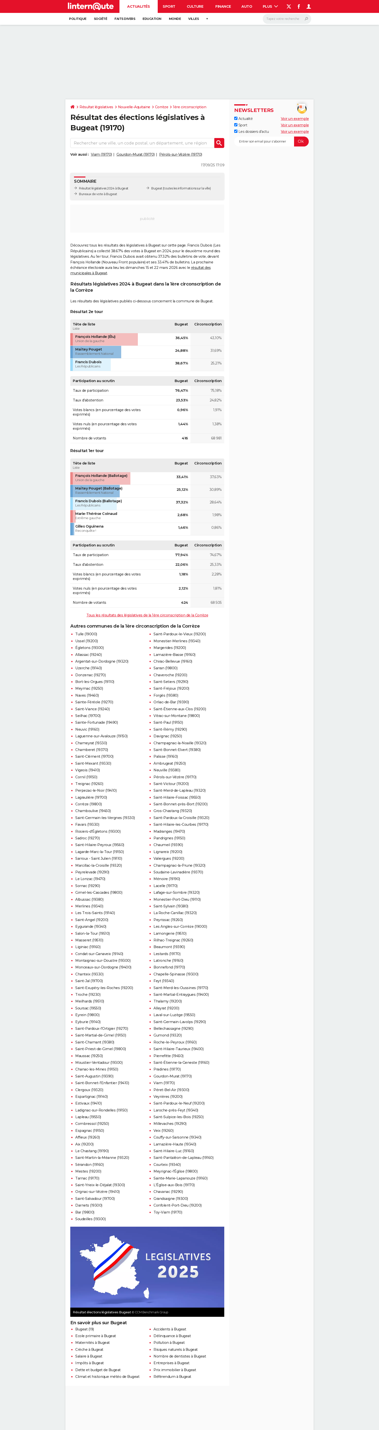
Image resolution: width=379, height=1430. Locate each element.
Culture (195, 6)
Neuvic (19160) (87, 729)
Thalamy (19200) (167, 1001)
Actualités (138, 6)
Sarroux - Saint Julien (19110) (98, 858)
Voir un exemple (295, 118)
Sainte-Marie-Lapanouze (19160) (180, 1178)
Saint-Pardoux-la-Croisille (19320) (181, 818)
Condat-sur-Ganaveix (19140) (99, 954)
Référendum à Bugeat (172, 1376)
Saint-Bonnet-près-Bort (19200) (180, 804)
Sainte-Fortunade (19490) (96, 722)
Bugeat (156, 188)
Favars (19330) (87, 824)
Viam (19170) (101, 154)
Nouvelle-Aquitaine (134, 107)
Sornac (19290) (87, 886)
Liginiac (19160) (87, 947)
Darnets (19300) (88, 1205)
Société (100, 19)
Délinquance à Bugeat (172, 1336)
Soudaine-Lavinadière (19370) (178, 872)
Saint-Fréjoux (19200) (171, 688)
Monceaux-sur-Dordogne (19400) (103, 967)
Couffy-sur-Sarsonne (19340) (177, 1137)
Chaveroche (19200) (170, 675)
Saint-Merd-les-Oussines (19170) (180, 988)
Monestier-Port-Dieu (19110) (177, 899)
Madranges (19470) (169, 831)
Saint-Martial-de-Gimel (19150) (100, 1035)
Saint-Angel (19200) (91, 920)
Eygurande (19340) (90, 926)
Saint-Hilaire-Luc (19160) (173, 1151)
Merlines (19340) (89, 906)
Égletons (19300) (89, 647)
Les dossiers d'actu (251, 131)
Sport (169, 6)
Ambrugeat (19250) (169, 763)
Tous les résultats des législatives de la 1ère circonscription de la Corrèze (147, 615)
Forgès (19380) (165, 695)
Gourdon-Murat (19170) (135, 154)
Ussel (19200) (86, 641)
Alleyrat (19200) (166, 1008)
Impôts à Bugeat (89, 1363)
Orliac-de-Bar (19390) (171, 702)
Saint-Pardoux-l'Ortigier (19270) (101, 1028)
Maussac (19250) (89, 1056)
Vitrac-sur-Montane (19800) (176, 716)
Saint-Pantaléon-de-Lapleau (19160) (183, 1157)
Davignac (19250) (167, 736)
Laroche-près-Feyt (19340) (175, 1110)
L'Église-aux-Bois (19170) (174, 1185)
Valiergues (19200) (168, 858)
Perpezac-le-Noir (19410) (95, 790)
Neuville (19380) (166, 770)
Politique (77, 19)
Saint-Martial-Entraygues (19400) (181, 994)
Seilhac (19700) (88, 716)
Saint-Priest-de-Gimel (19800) (100, 1049)
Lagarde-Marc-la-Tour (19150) (99, 852)
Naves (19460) (87, 695)
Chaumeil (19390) (168, 845)
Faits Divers (124, 19)
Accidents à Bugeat (169, 1329)
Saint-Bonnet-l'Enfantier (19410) (102, 1083)
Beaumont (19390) (169, 947)
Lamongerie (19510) (169, 933)
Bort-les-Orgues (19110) (94, 681)
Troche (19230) (87, 994)
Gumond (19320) (167, 1035)
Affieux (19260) (87, 1137)
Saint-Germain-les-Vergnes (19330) (105, 818)
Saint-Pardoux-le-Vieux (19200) (179, 634)
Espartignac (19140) (91, 1096)
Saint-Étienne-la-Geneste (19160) (181, 1062)
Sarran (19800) (165, 668)
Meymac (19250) (89, 688)
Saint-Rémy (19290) (170, 729)
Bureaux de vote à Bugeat (98, 194)
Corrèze (161, 107)
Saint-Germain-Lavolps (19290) (179, 1022)
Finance (223, 6)
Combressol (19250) (92, 1123)
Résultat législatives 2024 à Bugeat (103, 188)
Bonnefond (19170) (169, 967)
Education (152, 19)
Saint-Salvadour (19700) (95, 1198)
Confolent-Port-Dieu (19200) (177, 1205)
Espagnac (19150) (89, 1130)
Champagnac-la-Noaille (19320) (179, 743)
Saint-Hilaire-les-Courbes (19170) (180, 824)
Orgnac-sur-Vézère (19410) (97, 1191)
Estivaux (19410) (88, 1103)
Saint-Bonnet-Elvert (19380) (177, 750)
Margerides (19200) (169, 647)
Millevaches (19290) (170, 1123)
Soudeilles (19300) (90, 1219)
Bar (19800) (84, 1212)
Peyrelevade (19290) (92, 872)
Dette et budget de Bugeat (98, 1370)
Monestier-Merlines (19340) (176, 641)
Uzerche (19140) (88, 668)
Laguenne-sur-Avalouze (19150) (101, 736)
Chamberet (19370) (91, 750)
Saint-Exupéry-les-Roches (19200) (104, 988)
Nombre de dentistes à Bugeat (179, 1356)
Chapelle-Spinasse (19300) (175, 974)
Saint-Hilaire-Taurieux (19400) (178, 1049)
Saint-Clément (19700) (94, 756)
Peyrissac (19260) (168, 920)
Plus (270, 6)
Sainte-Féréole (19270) (94, 702)
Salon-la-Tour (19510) (92, 933)
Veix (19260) (163, 1130)
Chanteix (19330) (89, 974)
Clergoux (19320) (89, 1090)
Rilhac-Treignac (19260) (173, 940)
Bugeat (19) (84, 1329)
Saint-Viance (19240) (92, 709)
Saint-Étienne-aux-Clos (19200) (179, 709)
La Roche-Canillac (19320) (175, 913)
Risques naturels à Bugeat (175, 1349)
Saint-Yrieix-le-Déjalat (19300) (100, 1185)
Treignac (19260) (89, 784)
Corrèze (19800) (88, 804)
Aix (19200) (84, 1144)
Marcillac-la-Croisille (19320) (98, 865)
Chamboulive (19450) (93, 811)
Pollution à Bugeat (169, 1342)
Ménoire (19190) (166, 879)
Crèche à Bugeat (89, 1349)
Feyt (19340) (163, 981)
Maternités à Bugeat (92, 1342)
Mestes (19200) (88, 1171)
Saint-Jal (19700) (89, 981)
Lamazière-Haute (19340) (174, 1144)
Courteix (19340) (167, 1164)
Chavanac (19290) (168, 1191)
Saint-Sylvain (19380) (170, 906)
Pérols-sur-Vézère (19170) (180, 154)
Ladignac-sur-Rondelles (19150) (101, 1110)
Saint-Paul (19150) (168, 722)
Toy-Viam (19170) (167, 1212)
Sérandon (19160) (89, 1164)
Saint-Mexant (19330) (93, 763)
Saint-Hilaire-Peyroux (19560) (99, 845)
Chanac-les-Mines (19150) (96, 1069)
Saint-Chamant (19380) (94, 1042)
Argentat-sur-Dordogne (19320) (101, 661)
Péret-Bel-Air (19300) (171, 1090)
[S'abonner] (271, 141)
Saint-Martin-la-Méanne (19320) (102, 1157)
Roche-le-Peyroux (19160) (174, 1042)
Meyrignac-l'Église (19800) (175, 1171)
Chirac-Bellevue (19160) (172, 661)
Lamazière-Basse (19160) (174, 654)
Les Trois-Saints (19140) (95, 913)
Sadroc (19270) (87, 838)
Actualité (243, 118)
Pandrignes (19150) (169, 838)
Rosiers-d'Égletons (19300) (97, 831)
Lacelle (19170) (165, 886)
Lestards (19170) (166, 954)
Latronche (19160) (168, 960)
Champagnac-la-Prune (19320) (179, 865)
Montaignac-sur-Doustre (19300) (102, 960)
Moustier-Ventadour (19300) (98, 1062)
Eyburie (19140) (88, 1022)
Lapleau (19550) (88, 1117)
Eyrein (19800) (87, 1015)
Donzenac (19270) (90, 675)
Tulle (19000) (86, 634)
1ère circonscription (189, 107)
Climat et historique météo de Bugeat (107, 1376)
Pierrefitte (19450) (168, 1056)
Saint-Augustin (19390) (94, 1076)
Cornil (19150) (86, 777)
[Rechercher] (287, 19)
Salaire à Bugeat (88, 1356)
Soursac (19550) (88, 1008)
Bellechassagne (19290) (173, 1028)
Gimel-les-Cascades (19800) (98, 892)
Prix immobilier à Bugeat (174, 1370)
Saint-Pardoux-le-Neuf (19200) (179, 1103)
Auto (246, 6)
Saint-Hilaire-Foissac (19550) (177, 797)
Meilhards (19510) (89, 1001)
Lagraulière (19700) (91, 797)
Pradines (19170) (167, 1069)
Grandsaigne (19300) (170, 1198)
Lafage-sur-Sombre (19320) (176, 892)
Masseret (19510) (89, 940)
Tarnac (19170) (87, 1178)
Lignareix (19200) (167, 852)
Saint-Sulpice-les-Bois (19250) (178, 1117)
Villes (193, 19)
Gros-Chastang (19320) (172, 811)
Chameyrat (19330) (91, 743)
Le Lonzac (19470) (90, 879)
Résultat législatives (96, 107)
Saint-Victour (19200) (171, 784)
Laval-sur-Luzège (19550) (174, 1015)
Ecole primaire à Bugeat (95, 1336)
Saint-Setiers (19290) (170, 681)
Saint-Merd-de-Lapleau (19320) (179, 790)
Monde (175, 19)
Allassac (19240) (88, 654)
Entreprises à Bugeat (171, 1363)
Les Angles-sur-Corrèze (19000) (180, 926)
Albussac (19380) (89, 899)
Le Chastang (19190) (92, 1151)
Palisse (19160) (165, 756)
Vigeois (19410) (87, 770)
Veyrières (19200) (168, 1096)
